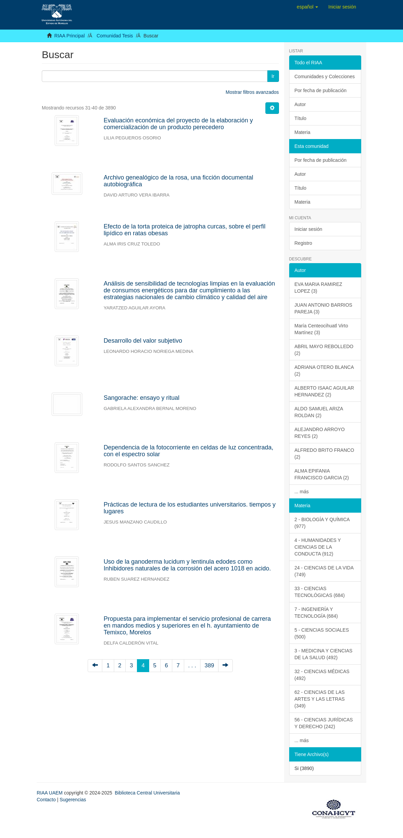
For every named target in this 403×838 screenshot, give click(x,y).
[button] (307, 7)
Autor (300, 104)
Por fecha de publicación (321, 90)
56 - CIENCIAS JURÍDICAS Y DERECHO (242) (324, 723)
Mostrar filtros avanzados (252, 92)
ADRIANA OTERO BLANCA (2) (324, 370)
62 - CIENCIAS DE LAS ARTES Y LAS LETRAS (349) (320, 698)
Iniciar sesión (308, 229)
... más (302, 491)
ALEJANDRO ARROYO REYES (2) (320, 433)
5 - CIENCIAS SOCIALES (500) (322, 633)
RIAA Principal (69, 35)
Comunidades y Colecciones (325, 76)
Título (300, 118)
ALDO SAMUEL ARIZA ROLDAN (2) (319, 412)
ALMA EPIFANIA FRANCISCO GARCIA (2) (322, 474)
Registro (303, 243)
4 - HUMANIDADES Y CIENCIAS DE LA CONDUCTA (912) (318, 547)
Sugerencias (72, 799)
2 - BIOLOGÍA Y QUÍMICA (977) (322, 523)
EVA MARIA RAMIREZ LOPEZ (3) (319, 287)
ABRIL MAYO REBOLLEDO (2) (324, 350)
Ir (273, 76)
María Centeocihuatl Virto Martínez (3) (321, 329)
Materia (303, 132)
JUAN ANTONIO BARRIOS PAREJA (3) (323, 308)
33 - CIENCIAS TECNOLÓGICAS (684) (320, 592)
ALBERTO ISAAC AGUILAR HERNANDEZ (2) (324, 391)
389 (209, 665)
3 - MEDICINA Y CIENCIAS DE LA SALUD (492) (324, 654)
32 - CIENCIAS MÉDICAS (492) (322, 675)
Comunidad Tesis (115, 35)
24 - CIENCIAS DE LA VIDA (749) (324, 571)
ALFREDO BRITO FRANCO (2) (324, 453)
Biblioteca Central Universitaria (147, 793)
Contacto (46, 799)
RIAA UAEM (50, 793)
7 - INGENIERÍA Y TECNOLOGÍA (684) (316, 612)
